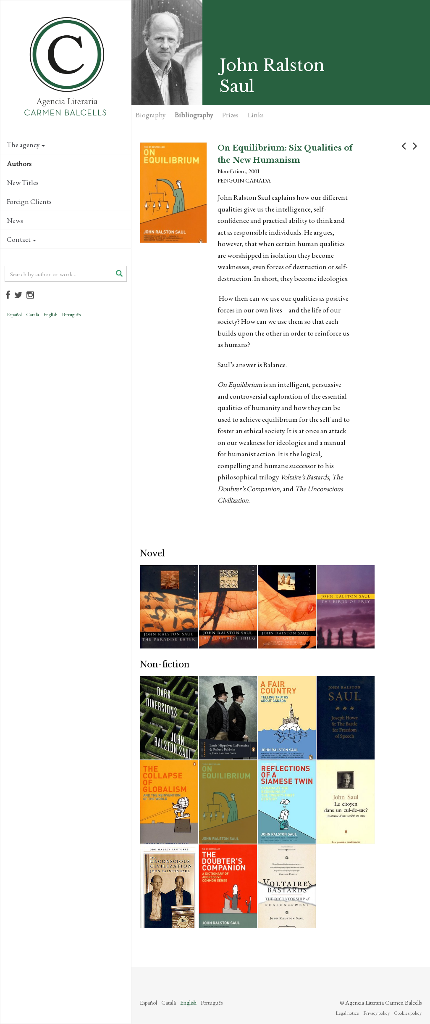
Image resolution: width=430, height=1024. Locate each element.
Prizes (230, 114)
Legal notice (347, 1013)
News (15, 220)
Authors (19, 163)
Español (14, 314)
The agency (26, 144)
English (50, 314)
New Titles (23, 182)
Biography (150, 114)
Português (71, 314)
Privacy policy (376, 1013)
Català (32, 314)
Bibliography (194, 114)
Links (256, 114)
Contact (21, 239)
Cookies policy (408, 1013)
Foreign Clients (29, 201)
